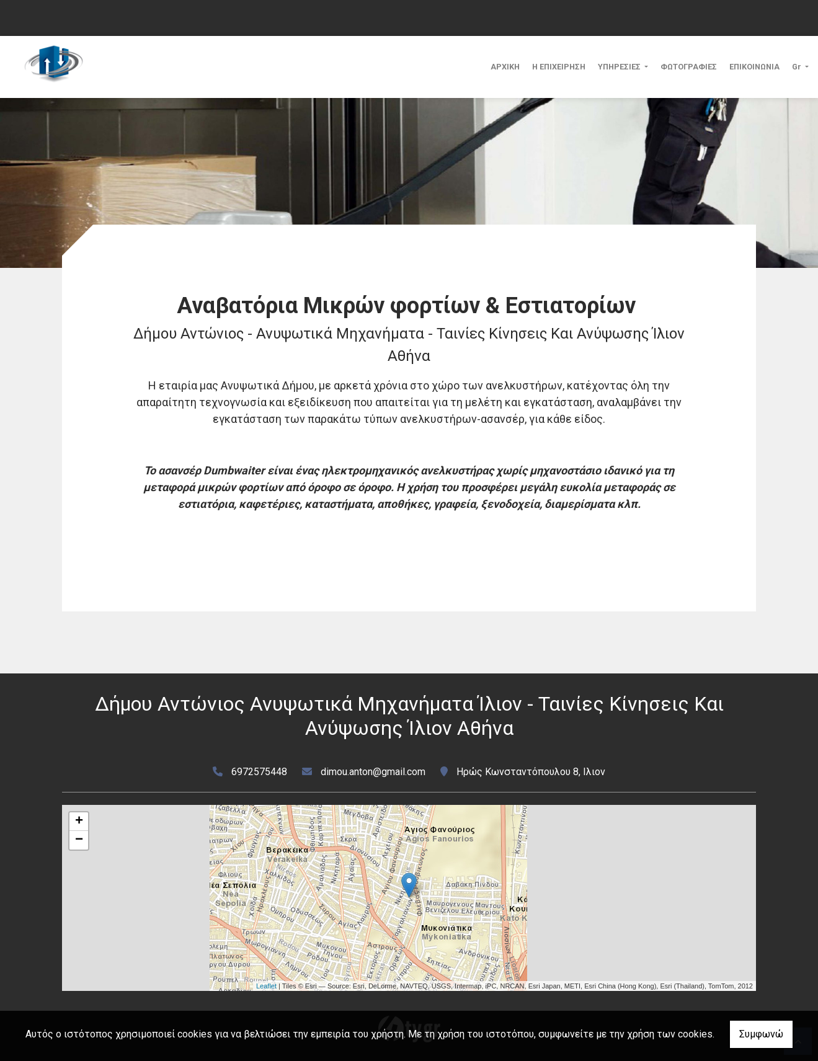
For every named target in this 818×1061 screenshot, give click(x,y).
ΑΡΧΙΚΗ (505, 66)
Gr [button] (797, 66)
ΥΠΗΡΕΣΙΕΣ (620, 66)
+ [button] (79, 821)
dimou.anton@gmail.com (373, 772)
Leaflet (266, 986)
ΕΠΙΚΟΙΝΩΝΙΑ (754, 66)
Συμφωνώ (761, 1034)
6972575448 (259, 772)
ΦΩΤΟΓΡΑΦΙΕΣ (688, 66)
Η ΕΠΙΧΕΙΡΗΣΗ (558, 66)
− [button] (79, 840)
